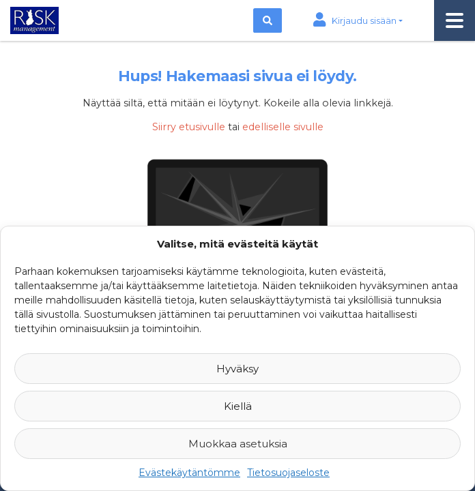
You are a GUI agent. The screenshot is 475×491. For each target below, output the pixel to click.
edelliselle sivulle (282, 127)
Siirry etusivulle (188, 127)
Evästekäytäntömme (189, 472)
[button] (358, 20)
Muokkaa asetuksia (237, 443)
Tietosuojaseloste (288, 472)
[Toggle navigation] (454, 20)
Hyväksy (237, 368)
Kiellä (238, 406)
